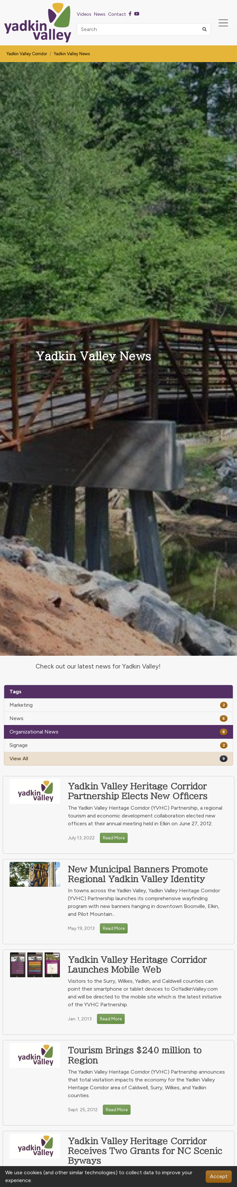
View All (118, 758)
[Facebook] (130, 14)
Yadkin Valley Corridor (27, 53)
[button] (204, 29)
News (118, 718)
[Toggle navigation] (223, 23)
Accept (219, 1176)
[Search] (144, 29)
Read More (114, 838)
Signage (118, 745)
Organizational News (118, 732)
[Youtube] (136, 14)
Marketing (118, 705)
